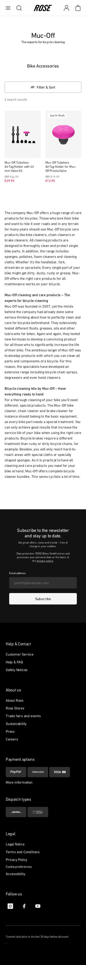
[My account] (66, 8)
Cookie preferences (19, 866)
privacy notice (45, 560)
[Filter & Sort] (43, 87)
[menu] (8, 8)
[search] (16, 8)
